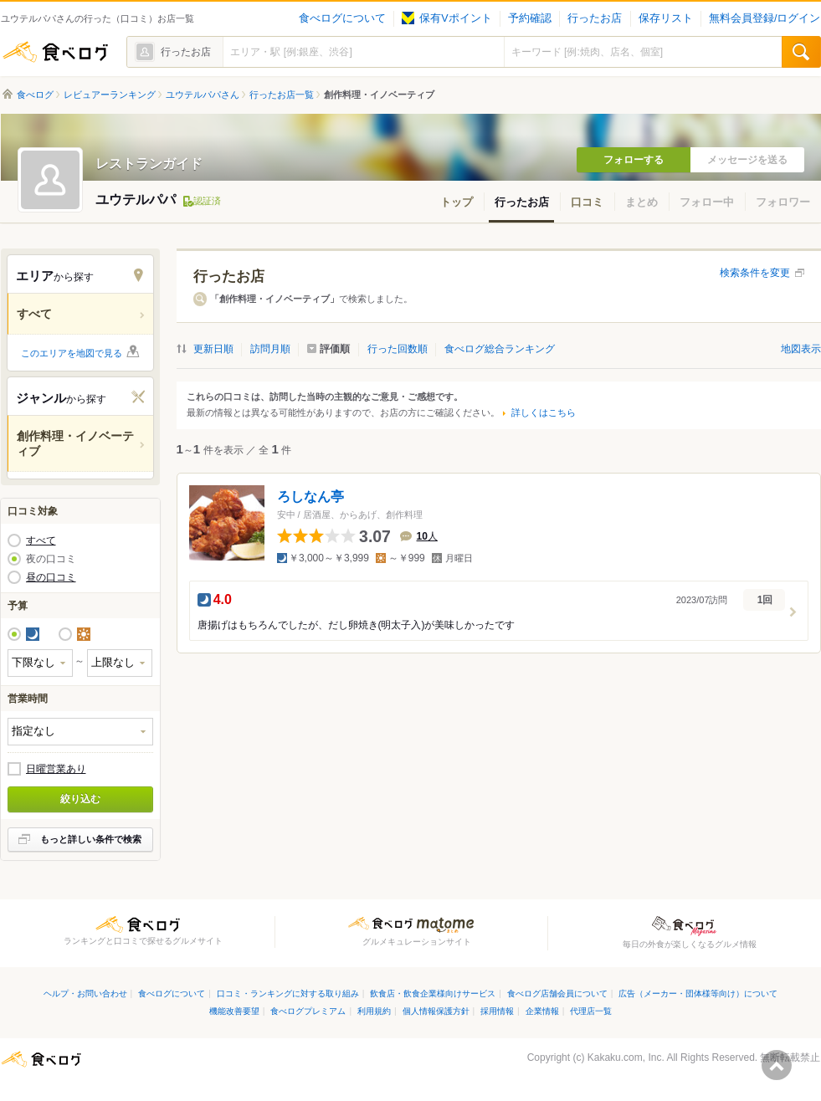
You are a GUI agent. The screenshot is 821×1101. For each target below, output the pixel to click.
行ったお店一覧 (281, 95)
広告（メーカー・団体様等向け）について (697, 993)
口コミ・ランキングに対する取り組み (288, 993)
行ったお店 (594, 18)
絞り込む (80, 799)
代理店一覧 (591, 1011)
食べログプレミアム (308, 1011)
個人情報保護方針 (436, 1011)
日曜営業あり (56, 769)
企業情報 (542, 1011)
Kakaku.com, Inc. (626, 1057)
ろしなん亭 (310, 496)
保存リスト (666, 18)
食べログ (55, 52)
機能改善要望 (234, 1011)
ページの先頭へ (777, 1065)
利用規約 (374, 1011)
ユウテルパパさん (202, 95)
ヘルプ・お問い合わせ (85, 993)
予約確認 (530, 18)
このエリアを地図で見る (71, 353)
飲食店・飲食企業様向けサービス (432, 993)
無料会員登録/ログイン (764, 18)
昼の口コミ (51, 577)
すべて (41, 540)
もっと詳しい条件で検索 (90, 839)
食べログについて (342, 18)
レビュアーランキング (110, 95)
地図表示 (801, 349)
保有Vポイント (446, 18)
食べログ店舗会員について (557, 993)
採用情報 (497, 1011)
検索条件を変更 (755, 273)
